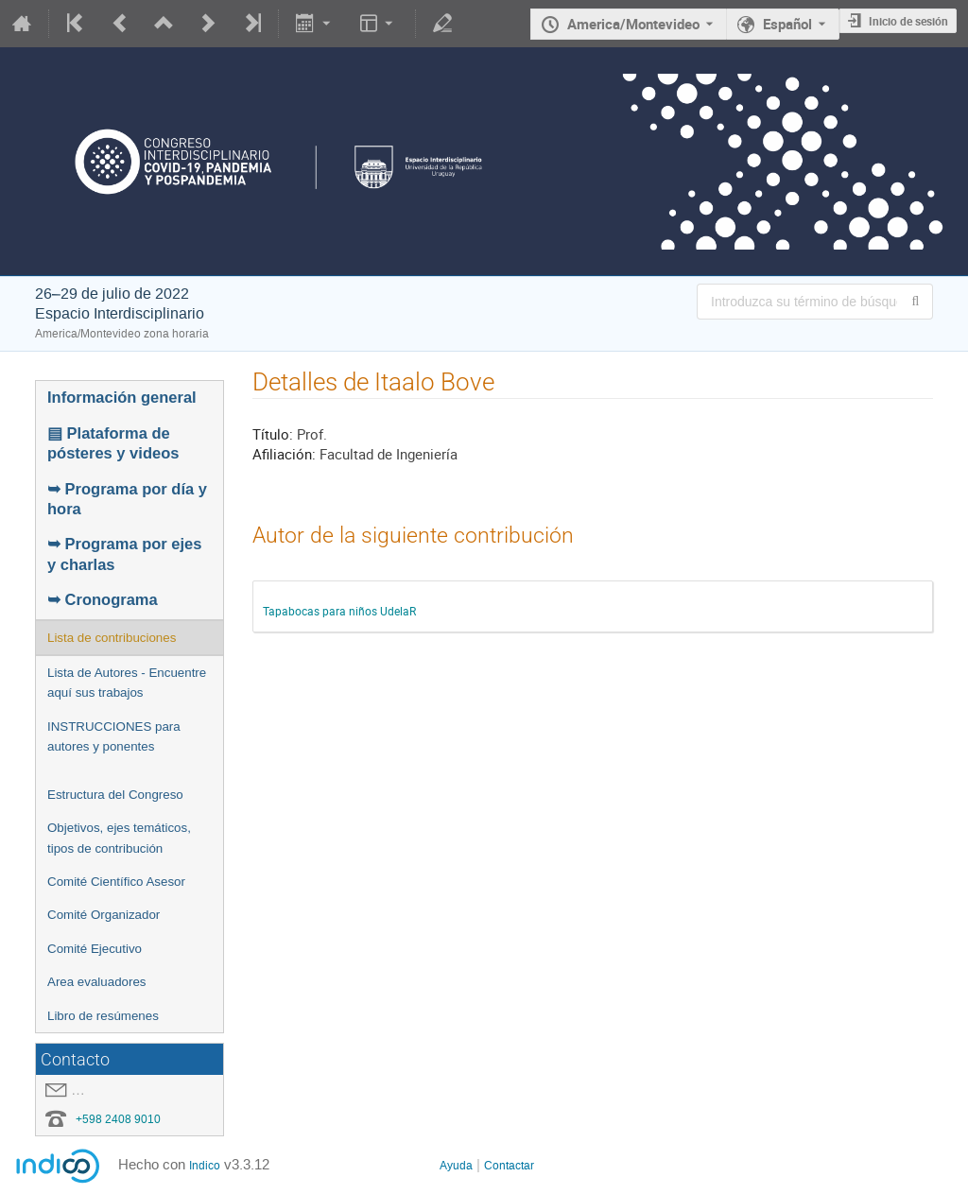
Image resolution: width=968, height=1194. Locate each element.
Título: (272, 433)
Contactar (509, 1165)
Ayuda (456, 1165)
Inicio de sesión (908, 20)
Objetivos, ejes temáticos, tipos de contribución (119, 838)
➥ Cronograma (102, 599)
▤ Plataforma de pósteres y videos (113, 442)
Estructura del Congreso (115, 794)
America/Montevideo (633, 23)
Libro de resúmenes (103, 1016)
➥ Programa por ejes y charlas (124, 553)
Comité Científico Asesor (116, 881)
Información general (122, 397)
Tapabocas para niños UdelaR (339, 610)
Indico (204, 1165)
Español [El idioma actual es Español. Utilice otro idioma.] (787, 23)
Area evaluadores (96, 982)
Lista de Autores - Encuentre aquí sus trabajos (126, 683)
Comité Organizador (103, 915)
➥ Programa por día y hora (127, 498)
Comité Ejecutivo (94, 949)
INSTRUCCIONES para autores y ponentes (114, 736)
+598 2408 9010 (118, 1119)
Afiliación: (284, 453)
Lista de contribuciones (111, 638)
